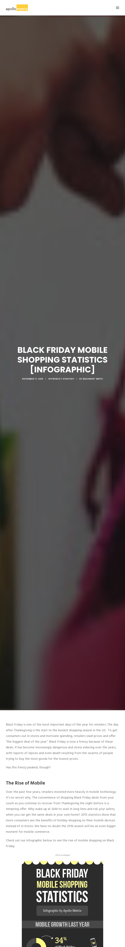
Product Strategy (62, 378)
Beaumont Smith (93, 378)
